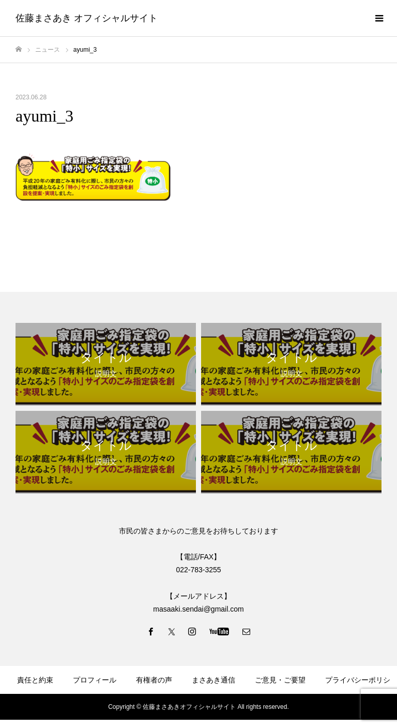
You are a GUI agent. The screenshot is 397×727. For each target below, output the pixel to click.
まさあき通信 (213, 680)
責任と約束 (35, 680)
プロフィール (94, 680)
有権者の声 (154, 680)
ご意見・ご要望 (280, 680)
